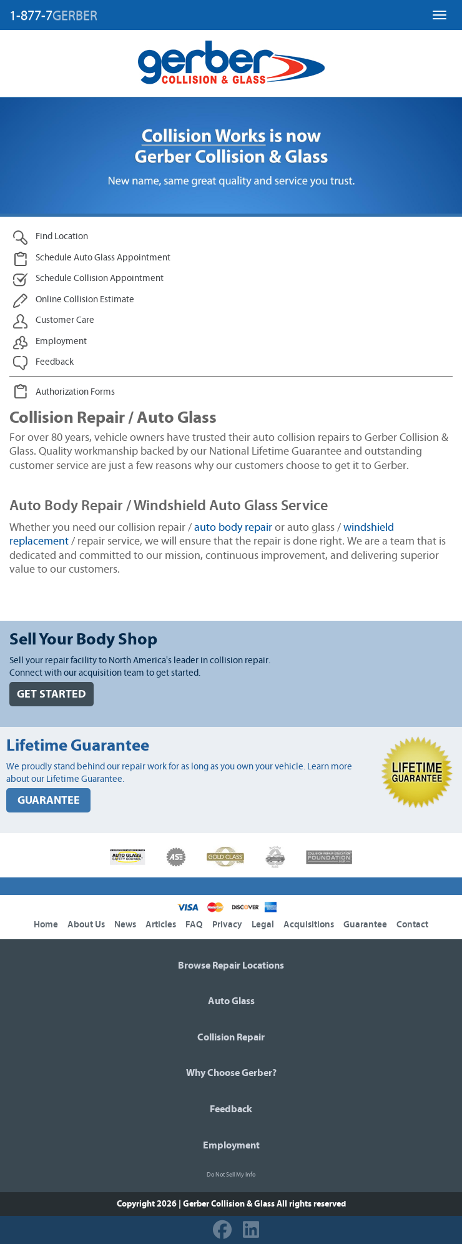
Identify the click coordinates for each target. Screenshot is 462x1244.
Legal (263, 924)
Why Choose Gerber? (231, 1073)
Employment (231, 1145)
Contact (412, 924)
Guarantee (365, 924)
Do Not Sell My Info (231, 1175)
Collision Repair (231, 1037)
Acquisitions (308, 924)
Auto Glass (231, 1001)
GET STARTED (51, 694)
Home (46, 924)
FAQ (194, 924)
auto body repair (233, 527)
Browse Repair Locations (231, 965)
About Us (86, 924)
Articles (160, 924)
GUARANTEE (48, 800)
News (125, 924)
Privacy (227, 924)
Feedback (231, 1109)
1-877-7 (53, 15)
